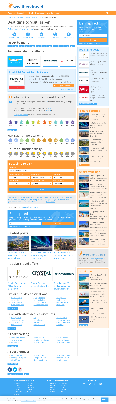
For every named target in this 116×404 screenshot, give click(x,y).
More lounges (13, 366)
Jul (44, 46)
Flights (52, 388)
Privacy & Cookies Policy (28, 401)
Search (57, 13)
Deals (31, 13)
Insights (49, 13)
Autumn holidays (40, 305)
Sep (55, 46)
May (33, 46)
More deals (12, 331)
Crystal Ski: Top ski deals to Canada (29, 75)
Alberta (34, 17)
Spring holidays (39, 301)
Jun (38, 46)
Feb (16, 46)
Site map (19, 394)
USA (62, 394)
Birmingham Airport (41, 343)
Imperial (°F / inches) (30, 210)
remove (49, 111)
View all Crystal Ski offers (67, 92)
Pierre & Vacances (63, 323)
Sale (16, 90)
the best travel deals (96, 258)
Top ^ (26, 377)
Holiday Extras (61, 320)
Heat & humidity (58, 183)
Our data (30, 386)
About (18, 386)
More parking (12, 349)
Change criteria (12, 133)
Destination (12, 170)
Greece (63, 388)
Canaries (64, 386)
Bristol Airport (16, 345)
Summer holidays (40, 303)
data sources (50, 205)
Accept (104, 400)
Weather (11, 13)
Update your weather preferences (20, 29)
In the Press (27, 394)
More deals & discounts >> (87, 104)
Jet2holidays (38, 323)
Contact (18, 388)
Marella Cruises (39, 327)
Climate (52, 394)
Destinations (22, 13)
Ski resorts (60, 308)
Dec (72, 46)
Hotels (52, 390)
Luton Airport (39, 340)
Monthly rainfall (14, 183)
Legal (18, 392)
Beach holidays (16, 301)
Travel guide (55, 37)
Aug (50, 46)
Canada (27, 17)
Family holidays (16, 305)
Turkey (63, 392)
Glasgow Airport (62, 343)
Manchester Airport (18, 340)
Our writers (30, 388)
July (46, 104)
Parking (52, 392)
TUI (35, 320)
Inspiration (39, 13)
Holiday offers (16, 320)
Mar (21, 46)
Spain (63, 390)
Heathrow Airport (40, 363)
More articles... (84, 165)
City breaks (15, 303)
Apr (27, 46)
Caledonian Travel (63, 325)
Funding (29, 392)
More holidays (13, 311)
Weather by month (14, 37)
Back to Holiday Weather (15, 377)
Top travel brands (17, 323)
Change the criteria (21, 117)
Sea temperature (58, 177)
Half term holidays (17, 308)
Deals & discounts (69, 37)
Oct (61, 46)
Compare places (62, 305)
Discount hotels (16, 327)
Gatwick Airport (62, 340)
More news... (83, 325)
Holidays (53, 386)
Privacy (18, 390)
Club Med (59, 327)
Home (9, 17)
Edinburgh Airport (40, 345)
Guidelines (30, 390)
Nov (67, 46)
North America (18, 17)
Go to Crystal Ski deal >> (63, 89)
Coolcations (60, 303)
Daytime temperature (16, 177)
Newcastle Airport (63, 345)
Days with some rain (37, 183)
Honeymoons (61, 301)
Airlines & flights (17, 325)
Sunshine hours (36, 177)
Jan (10, 46)
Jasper (41, 17)
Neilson (36, 325)
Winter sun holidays (41, 308)
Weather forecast (28, 37)
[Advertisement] (77, 6)
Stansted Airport (17, 343)
